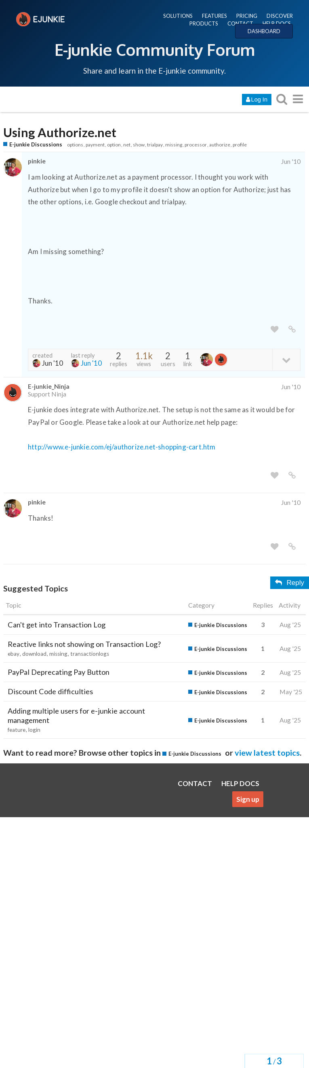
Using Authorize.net (59, 132)
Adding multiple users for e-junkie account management (76, 715)
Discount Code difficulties (50, 691)
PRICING (246, 16)
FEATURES (214, 16)
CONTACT (240, 23)
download (34, 654)
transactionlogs (89, 654)
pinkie (37, 161)
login (34, 730)
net (126, 145)
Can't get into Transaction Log (56, 624)
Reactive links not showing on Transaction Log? (84, 644)
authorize (219, 145)
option (114, 145)
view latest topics (267, 752)
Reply (289, 583)
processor (196, 145)
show (139, 145)
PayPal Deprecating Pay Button (58, 672)
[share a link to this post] (292, 329)
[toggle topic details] (286, 359)
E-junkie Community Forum (155, 49)
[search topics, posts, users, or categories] (281, 99)
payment (95, 145)
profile (240, 145)
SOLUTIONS (178, 16)
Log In (256, 99)
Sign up (247, 799)
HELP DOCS (277, 23)
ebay (13, 654)
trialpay (155, 145)
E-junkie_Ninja (48, 386)
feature (16, 730)
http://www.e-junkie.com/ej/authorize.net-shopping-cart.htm (122, 447)
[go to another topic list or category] (298, 99)
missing (173, 145)
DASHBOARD (264, 31)
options (75, 145)
